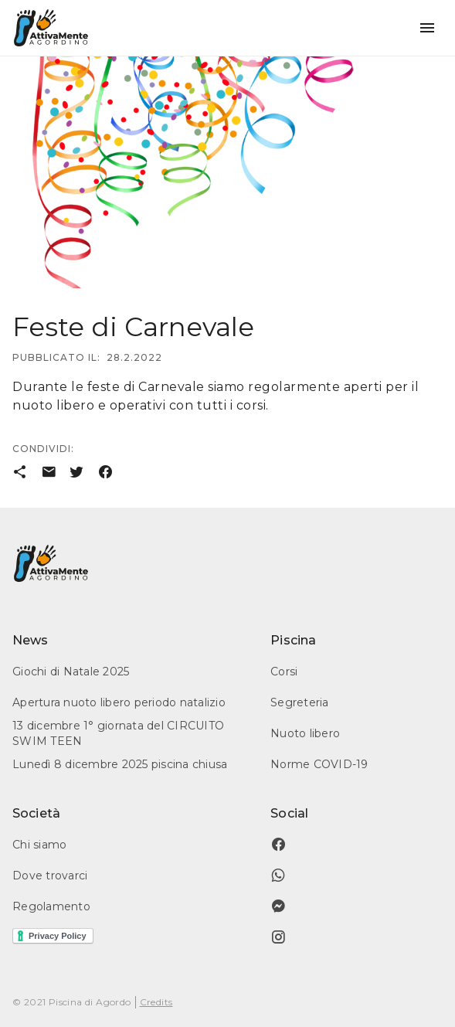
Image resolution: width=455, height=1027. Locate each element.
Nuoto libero (305, 733)
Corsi (283, 671)
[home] (51, 27)
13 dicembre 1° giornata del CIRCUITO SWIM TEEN (118, 733)
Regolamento (51, 906)
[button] (427, 27)
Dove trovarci (49, 875)
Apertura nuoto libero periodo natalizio (119, 702)
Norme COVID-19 (319, 764)
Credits (156, 1002)
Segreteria (299, 702)
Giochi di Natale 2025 (70, 671)
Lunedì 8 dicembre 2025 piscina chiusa (119, 764)
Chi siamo (39, 845)
